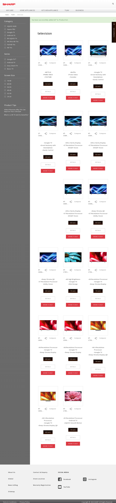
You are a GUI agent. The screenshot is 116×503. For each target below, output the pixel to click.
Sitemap (11, 492)
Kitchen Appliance (50, 10)
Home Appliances (27, 10)
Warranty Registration (42, 485)
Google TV (11, 32)
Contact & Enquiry (40, 472)
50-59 (7, 87)
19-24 (7, 97)
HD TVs (9, 47)
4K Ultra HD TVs (13, 41)
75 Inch (73, 291)
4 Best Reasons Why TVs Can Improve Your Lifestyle (15, 110)
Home (7, 15)
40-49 (7, 90)
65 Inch (73, 223)
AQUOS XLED (11, 26)
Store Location (39, 479)
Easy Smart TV (11, 66)
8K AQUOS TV (12, 38)
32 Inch (48, 84)
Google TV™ (10, 60)
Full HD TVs (11, 44)
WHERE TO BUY (48, 98)
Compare (52, 63)
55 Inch (73, 154)
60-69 (7, 84)
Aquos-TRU (11, 29)
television (45, 33)
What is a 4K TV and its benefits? (16, 115)
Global (10, 479)
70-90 (7, 81)
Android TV (11, 35)
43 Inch (73, 84)
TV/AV (67, 10)
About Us (11, 472)
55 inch (73, 359)
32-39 (7, 94)
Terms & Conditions (10, 502)
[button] (113, 19)
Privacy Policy (25, 502)
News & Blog (13, 485)
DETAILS (48, 91)
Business (80, 10)
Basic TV (8, 69)
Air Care (9, 10)
